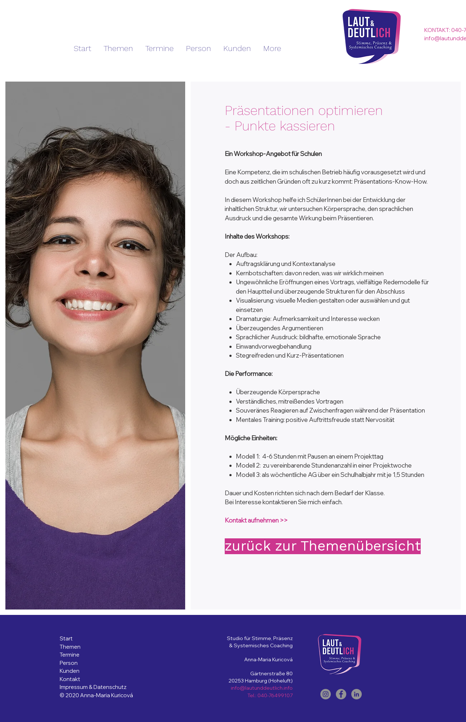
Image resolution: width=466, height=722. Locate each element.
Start (67, 638)
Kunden (69, 670)
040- (263, 695)
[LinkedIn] (356, 694)
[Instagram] (325, 694)
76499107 (281, 695)
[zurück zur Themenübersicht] (323, 546)
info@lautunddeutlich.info (262, 688)
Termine (69, 654)
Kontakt (70, 679)
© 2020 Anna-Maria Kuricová (96, 695)
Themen (70, 646)
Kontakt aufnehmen (252, 520)
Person (69, 662)
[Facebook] (341, 694)
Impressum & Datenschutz (94, 687)
